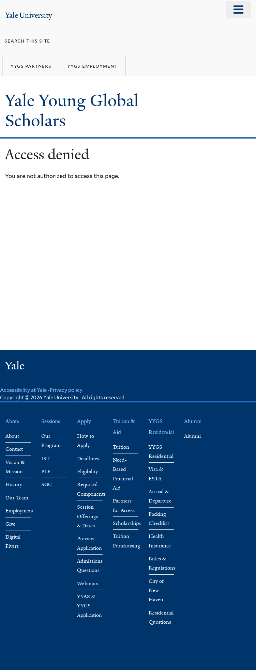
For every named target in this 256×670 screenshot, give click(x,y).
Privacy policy (66, 390)
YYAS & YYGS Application (89, 606)
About (12, 436)
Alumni (192, 436)
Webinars (87, 583)
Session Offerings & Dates (87, 516)
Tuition (121, 447)
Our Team (16, 497)
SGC (46, 484)
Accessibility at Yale (23, 390)
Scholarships (127, 523)
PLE (45, 471)
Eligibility (87, 471)
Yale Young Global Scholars (72, 111)
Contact (14, 449)
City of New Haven (156, 590)
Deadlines (88, 458)
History (13, 484)
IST (45, 458)
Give (10, 524)
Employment (19, 510)
